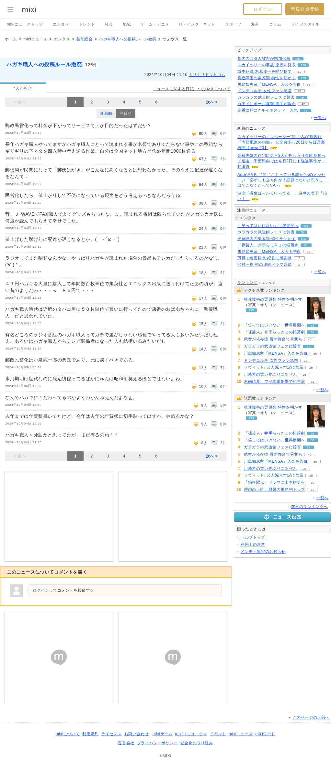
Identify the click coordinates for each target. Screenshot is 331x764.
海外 (255, 24)
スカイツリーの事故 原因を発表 (266, 65)
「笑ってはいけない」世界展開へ (268, 225)
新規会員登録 (305, 9)
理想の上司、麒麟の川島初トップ (274, 489)
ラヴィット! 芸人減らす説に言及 (273, 367)
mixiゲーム (163, 734)
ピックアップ (249, 50)
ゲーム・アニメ (155, 24)
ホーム (11, 39)
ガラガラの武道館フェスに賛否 (265, 97)
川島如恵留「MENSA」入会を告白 (269, 84)
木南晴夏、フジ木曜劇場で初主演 (274, 381)
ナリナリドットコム (207, 74)
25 (311, 367)
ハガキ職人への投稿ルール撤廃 (127, 39)
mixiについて (68, 734)
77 (305, 110)
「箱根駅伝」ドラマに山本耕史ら (274, 482)
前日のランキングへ (309, 506)
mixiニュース (35, 39)
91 (306, 245)
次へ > (212, 102)
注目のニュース (251, 210)
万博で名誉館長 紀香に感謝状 (264, 258)
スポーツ (233, 24)
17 (312, 489)
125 (303, 78)
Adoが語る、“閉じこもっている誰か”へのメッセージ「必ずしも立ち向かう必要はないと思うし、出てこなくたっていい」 (282, 180)
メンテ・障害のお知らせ (263, 551)
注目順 (126, 113)
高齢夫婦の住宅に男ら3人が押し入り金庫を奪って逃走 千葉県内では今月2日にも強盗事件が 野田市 (281, 161)
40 (310, 339)
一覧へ (320, 117)
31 (299, 71)
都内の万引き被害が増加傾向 (264, 58)
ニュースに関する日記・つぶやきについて (192, 89)
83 (306, 226)
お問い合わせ (136, 734)
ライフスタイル (305, 24)
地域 (127, 24)
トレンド (87, 24)
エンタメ (61, 24)
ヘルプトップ (253, 537)
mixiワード (265, 734)
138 (303, 65)
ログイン (262, 9)
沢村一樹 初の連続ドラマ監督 (264, 264)
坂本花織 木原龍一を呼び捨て (264, 71)
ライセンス (111, 734)
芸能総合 (84, 39)
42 (303, 104)
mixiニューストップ (25, 24)
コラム (275, 24)
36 (308, 84)
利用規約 (90, 734)
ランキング (247, 282)
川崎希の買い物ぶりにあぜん (270, 374)
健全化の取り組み (196, 743)
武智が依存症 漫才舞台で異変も (273, 339)
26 (304, 374)
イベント (218, 734)
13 (299, 91)
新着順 (106, 113)
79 (302, 97)
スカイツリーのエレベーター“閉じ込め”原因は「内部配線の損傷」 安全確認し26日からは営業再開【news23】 (281, 142)
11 (312, 381)
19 (312, 482)
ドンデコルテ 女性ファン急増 (264, 91)
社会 (109, 24)
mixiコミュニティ (191, 734)
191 (298, 58)
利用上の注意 (253, 544)
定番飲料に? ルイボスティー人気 (267, 110)
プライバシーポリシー (157, 743)
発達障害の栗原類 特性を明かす (266, 78)
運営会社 (126, 743)
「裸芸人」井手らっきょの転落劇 (268, 245)
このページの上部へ (311, 717)
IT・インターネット (197, 24)
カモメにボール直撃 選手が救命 (266, 104)
